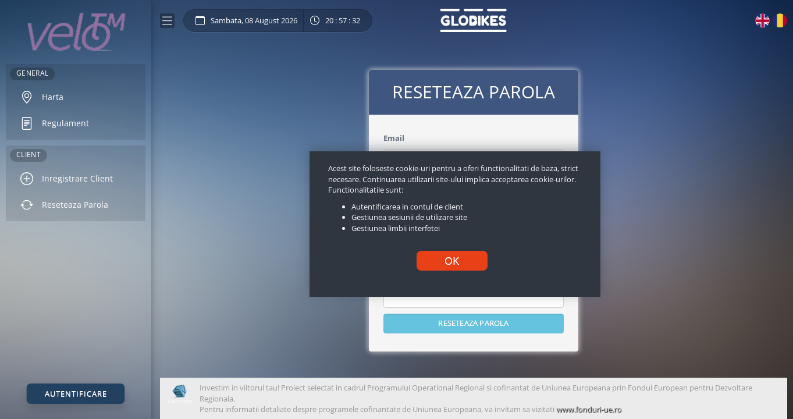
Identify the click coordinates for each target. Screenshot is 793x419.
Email (393, 138)
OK (451, 261)
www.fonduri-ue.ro (588, 409)
